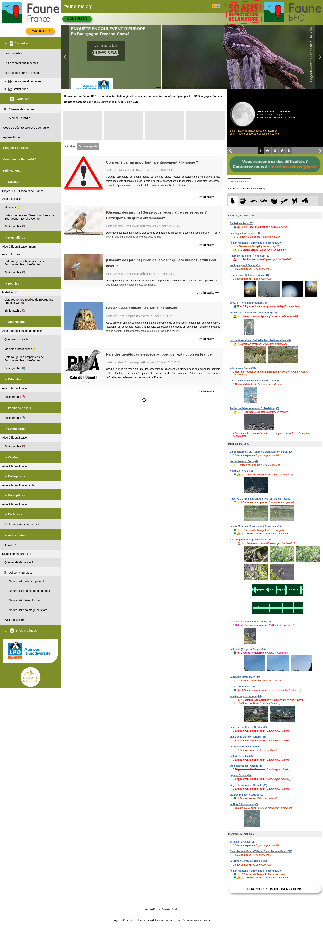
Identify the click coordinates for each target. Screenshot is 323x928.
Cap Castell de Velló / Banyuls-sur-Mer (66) (254, 380)
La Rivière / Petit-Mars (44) (245, 677)
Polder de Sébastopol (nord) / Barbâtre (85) (254, 408)
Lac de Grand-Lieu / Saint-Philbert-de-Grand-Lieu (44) (260, 340)
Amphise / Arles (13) (241, 471)
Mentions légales (152, 909)
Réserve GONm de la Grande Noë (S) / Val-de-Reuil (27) (261, 498)
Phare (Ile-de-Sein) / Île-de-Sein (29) (250, 255)
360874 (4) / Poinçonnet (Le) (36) (248, 302)
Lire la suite (208, 197)
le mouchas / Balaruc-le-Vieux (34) (249, 275)
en (218, 6)
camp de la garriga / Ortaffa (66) (248, 736)
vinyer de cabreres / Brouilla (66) (248, 785)
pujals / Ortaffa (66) (241, 775)
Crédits (175, 909)
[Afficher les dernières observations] (246, 188)
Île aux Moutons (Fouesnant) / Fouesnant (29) (256, 242)
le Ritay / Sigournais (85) (244, 804)
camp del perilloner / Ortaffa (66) (248, 727)
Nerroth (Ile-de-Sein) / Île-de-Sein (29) (251, 539)
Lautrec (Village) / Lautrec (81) (247, 794)
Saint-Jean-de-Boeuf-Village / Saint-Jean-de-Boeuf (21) (261, 851)
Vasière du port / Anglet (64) (246, 696)
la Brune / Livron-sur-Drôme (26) (248, 861)
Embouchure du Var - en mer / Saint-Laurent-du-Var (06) (261, 451)
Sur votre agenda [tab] (88, 146)
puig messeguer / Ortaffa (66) (246, 765)
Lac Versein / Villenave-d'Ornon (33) (250, 621)
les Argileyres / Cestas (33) (245, 265)
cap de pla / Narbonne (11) (245, 233)
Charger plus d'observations (274, 889)
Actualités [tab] (69, 146)
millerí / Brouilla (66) (241, 756)
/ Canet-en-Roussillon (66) (245, 746)
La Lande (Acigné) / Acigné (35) (248, 649)
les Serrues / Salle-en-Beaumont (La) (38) (253, 312)
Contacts (166, 909)
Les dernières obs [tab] (239, 181)
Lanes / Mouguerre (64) (243, 686)
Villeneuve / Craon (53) (243, 368)
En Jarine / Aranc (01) (242, 223)
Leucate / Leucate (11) (242, 841)
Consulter (77, 18)
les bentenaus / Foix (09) (244, 461)
